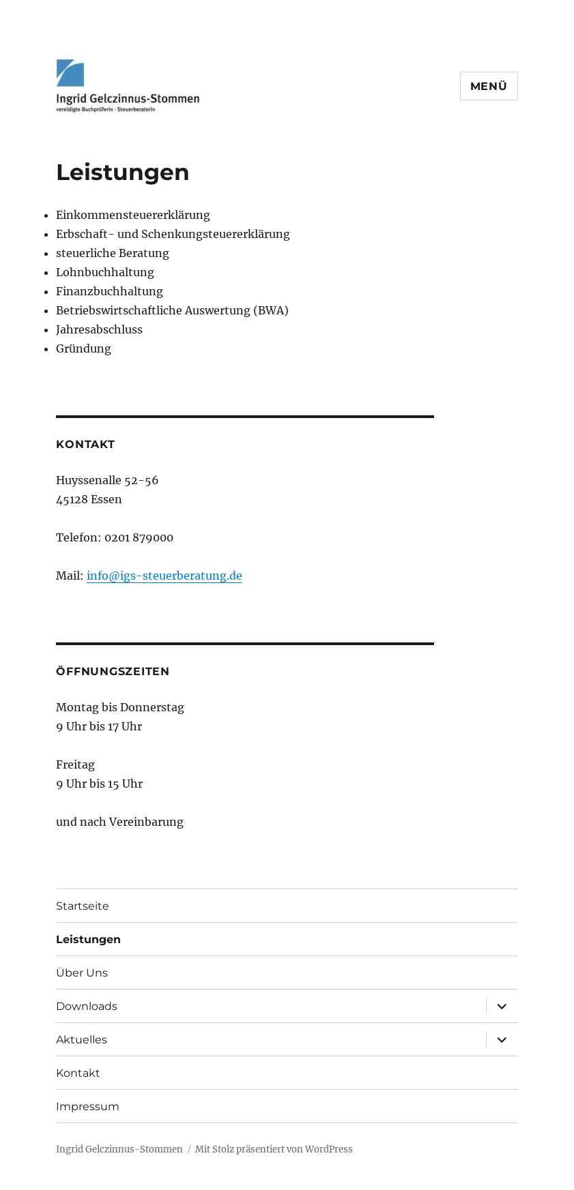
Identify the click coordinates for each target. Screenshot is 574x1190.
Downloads (86, 1006)
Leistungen (88, 939)
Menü (489, 86)
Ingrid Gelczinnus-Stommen (119, 1149)
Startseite (82, 905)
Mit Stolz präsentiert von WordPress (274, 1149)
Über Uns (82, 972)
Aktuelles (81, 1039)
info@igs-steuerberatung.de (164, 575)
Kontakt (78, 1073)
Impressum (87, 1106)
